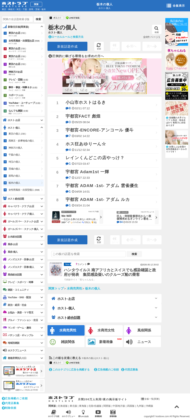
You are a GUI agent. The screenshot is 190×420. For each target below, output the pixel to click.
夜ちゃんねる (177, 50)
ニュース (138, 342)
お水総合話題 (12, 236)
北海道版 (63, 405)
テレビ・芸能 (26, 81)
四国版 (131, 405)
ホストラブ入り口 (61, 399)
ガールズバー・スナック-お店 (21, 221)
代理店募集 (129, 369)
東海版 (82, 405)
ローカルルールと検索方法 (65, 36)
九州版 (140, 405)
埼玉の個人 (14, 161)
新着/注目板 (16, 26)
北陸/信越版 (94, 405)
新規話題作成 (67, 46)
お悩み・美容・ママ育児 (18, 312)
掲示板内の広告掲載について (176, 22)
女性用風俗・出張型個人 (24, 189)
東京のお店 (26, 34)
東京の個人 (17, 133)
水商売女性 (101, 330)
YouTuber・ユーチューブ (26, 104)
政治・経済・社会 (14, 304)
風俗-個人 (10, 251)
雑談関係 (62, 342)
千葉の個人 (14, 154)
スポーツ (26, 96)
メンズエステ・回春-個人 (18, 267)
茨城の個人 (14, 168)
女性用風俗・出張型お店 (26, 42)
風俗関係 (138, 330)
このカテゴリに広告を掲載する (69, 369)
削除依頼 (9, 407)
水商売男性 (63, 330)
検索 (156, 29)
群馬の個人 (14, 175)
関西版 (107, 405)
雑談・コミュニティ (16, 289)
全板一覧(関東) (152, 399)
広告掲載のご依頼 (106, 369)
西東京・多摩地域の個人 (21, 140)
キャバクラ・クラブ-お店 (18, 206)
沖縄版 (149, 405)
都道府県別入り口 (14, 358)
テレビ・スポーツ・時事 (18, 282)
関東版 (52, 405)
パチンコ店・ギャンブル (18, 335)
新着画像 (100, 342)
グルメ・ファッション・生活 (20, 320)
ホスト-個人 (63, 308)
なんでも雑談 (26, 112)
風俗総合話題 (12, 274)
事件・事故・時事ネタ (26, 89)
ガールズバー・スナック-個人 (21, 229)
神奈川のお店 (26, 73)
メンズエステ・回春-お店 (18, 259)
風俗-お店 (10, 244)
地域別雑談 (11, 342)
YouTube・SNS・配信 (17, 297)
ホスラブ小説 (54, 413)
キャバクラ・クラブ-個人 (18, 214)
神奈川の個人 (15, 147)
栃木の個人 (105, 4)
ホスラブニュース (68, 414)
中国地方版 (119, 405)
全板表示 (176, 6)
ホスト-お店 (63, 299)
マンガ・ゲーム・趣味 (17, 327)
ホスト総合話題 (65, 317)
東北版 (73, 405)
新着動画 (98, 413)
